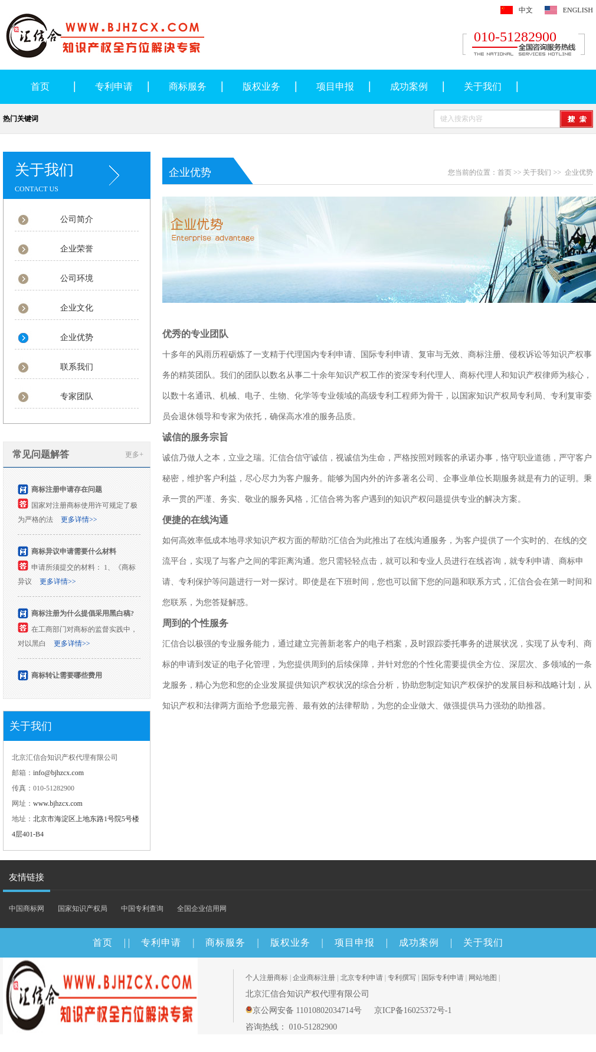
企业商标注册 (314, 977)
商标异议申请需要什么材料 (73, 552)
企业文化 (76, 307)
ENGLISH (578, 10)
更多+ (134, 454)
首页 (40, 86)
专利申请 (114, 86)
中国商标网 (26, 908)
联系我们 (76, 366)
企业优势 (76, 337)
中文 (526, 10)
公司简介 (76, 219)
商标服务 (188, 86)
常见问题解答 (40, 454)
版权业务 (261, 86)
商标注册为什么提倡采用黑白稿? (82, 614)
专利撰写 (402, 977)
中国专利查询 (142, 908)
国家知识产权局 (82, 908)
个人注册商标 (266, 977)
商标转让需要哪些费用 (66, 676)
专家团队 (76, 396)
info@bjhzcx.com (58, 773)
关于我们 (483, 86)
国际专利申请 (442, 977)
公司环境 (76, 278)
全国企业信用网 (202, 908)
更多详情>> (79, 521)
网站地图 (483, 977)
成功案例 (409, 86)
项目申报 (335, 86)
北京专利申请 (361, 977)
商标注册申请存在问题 (66, 490)
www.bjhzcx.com (58, 803)
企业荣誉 (76, 248)
